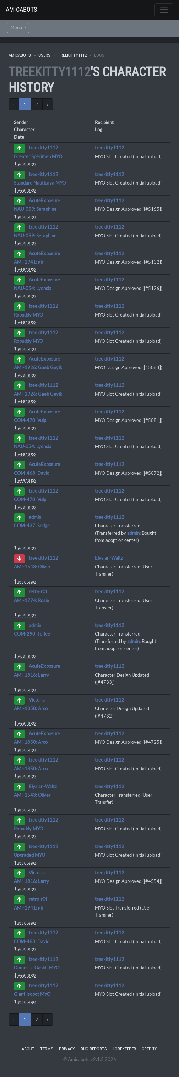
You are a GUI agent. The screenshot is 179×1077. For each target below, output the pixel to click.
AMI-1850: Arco (31, 708)
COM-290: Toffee (32, 634)
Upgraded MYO (29, 855)
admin (35, 517)
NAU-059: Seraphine (35, 209)
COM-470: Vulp (30, 420)
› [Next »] (47, 104)
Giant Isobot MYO (32, 994)
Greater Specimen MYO (38, 156)
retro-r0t (38, 592)
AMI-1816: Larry (31, 675)
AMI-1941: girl (29, 262)
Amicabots (21, 9)
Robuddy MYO (28, 315)
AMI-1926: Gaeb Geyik (38, 367)
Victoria (37, 700)
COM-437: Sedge (32, 525)
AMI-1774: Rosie (31, 600)
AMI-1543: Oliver (32, 567)
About (28, 1048)
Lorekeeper (124, 1048)
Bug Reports (94, 1048)
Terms (46, 1048)
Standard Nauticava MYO (40, 183)
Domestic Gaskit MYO (36, 968)
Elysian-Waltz (109, 558)
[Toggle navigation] (163, 9)
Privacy (67, 1048)
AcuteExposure (44, 200)
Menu (18, 27)
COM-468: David (31, 473)
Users (44, 55)
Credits (149, 1048)
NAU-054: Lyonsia (32, 288)
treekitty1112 (72, 55)
